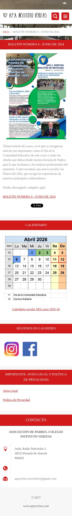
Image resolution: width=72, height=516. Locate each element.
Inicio (6, 31)
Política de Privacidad (16, 400)
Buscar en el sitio (55, 16)
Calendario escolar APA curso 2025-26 (36, 309)
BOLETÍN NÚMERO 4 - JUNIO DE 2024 (29, 196)
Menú (65, 16)
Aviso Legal (10, 390)
